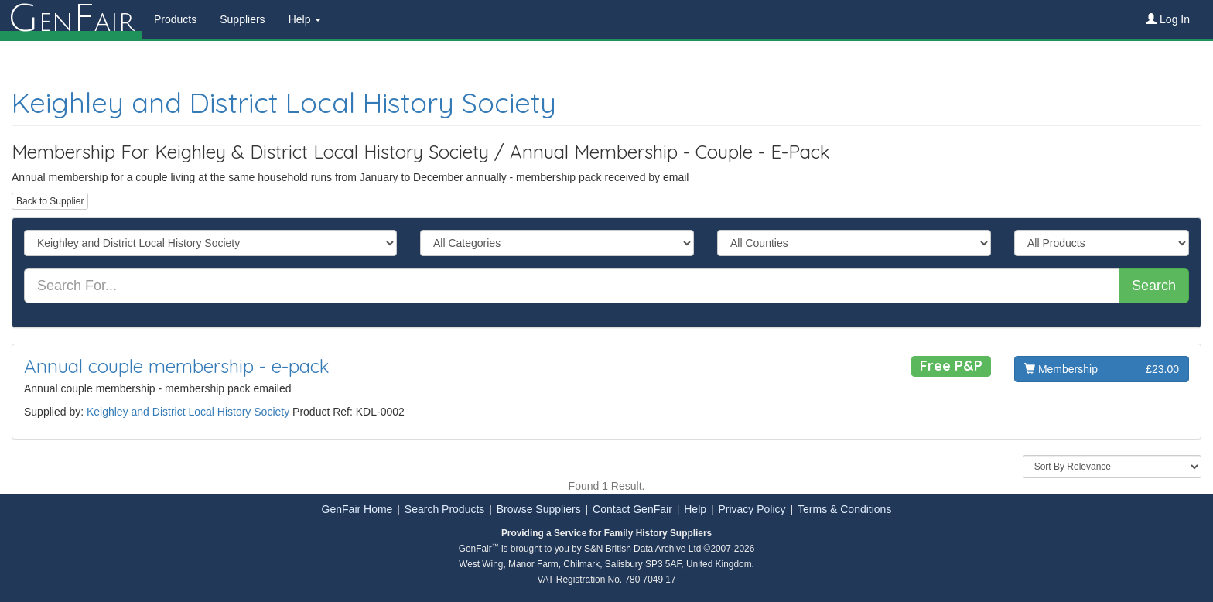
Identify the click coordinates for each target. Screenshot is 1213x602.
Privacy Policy (751, 509)
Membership (1101, 369)
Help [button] (305, 19)
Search (1154, 285)
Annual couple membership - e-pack (177, 366)
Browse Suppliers (539, 509)
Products (175, 19)
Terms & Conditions (844, 509)
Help (695, 509)
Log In (1168, 19)
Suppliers (242, 19)
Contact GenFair (632, 509)
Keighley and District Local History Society (284, 102)
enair (71, 19)
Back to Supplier (50, 201)
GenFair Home (357, 509)
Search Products (445, 509)
